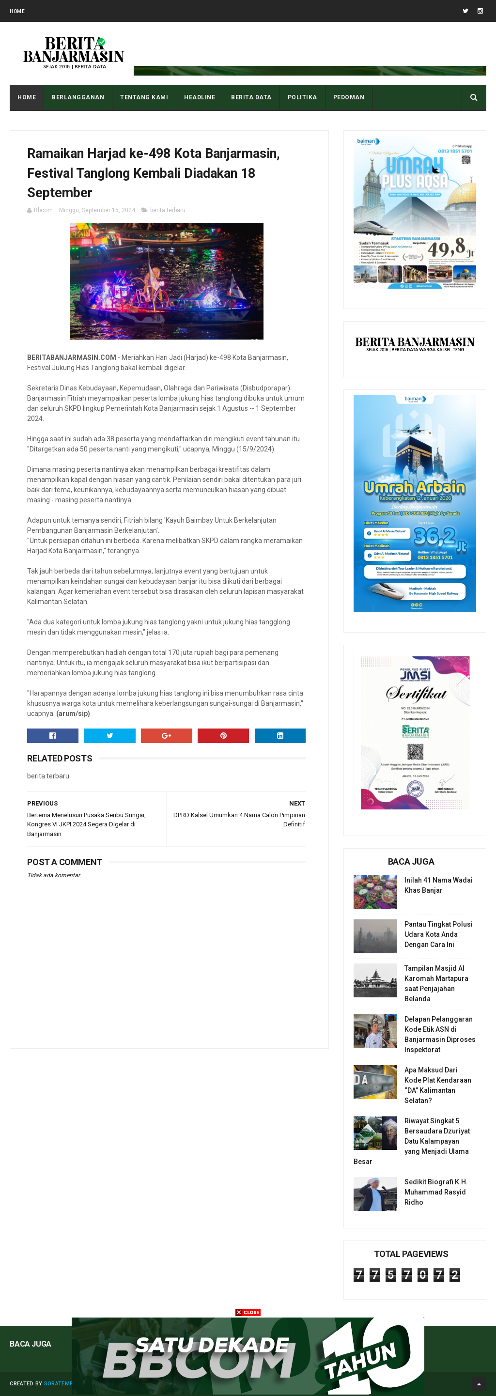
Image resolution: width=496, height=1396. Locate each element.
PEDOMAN (349, 97)
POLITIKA (302, 97)
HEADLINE (199, 97)
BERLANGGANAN (78, 97)
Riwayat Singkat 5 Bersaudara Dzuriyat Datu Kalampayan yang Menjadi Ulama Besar (412, 1141)
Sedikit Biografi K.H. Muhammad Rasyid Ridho (436, 1192)
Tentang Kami (144, 97)
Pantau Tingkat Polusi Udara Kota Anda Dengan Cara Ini (438, 934)
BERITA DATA (251, 97)
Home (17, 11)
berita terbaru (168, 210)
